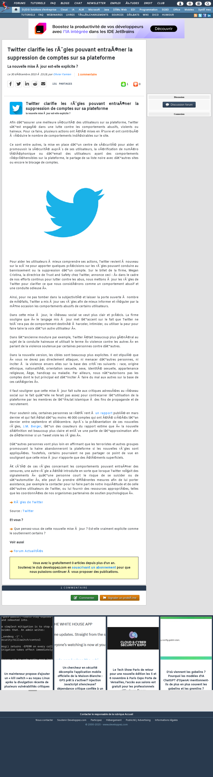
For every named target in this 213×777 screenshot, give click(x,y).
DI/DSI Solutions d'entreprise (39, 9)
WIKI (146, 14)
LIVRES (70, 14)
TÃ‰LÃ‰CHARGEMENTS (93, 14)
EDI (133, 9)
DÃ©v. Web (120, 9)
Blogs (65, 3)
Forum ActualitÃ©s (28, 560)
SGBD (165, 9)
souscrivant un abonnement (94, 577)
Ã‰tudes (132, 3)
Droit (148, 3)
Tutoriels (38, 3)
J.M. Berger (32, 435)
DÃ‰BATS (133, 14)
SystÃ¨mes (204, 9)
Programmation (149, 9)
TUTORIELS (28, 14)
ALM (81, 9)
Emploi (115, 3)
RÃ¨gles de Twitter (28, 511)
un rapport (103, 422)
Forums (20, 3)
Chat (78, 3)
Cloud (64, 9)
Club (161, 3)
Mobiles (189, 9)
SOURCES (117, 14)
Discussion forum (179, 104)
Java (106, 9)
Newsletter (96, 3)
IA (73, 9)
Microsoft (94, 9)
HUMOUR (168, 14)
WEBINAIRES (55, 14)
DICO (155, 14)
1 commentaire (87, 83)
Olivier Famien (62, 83)
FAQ (53, 3)
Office (176, 9)
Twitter (28, 520)
